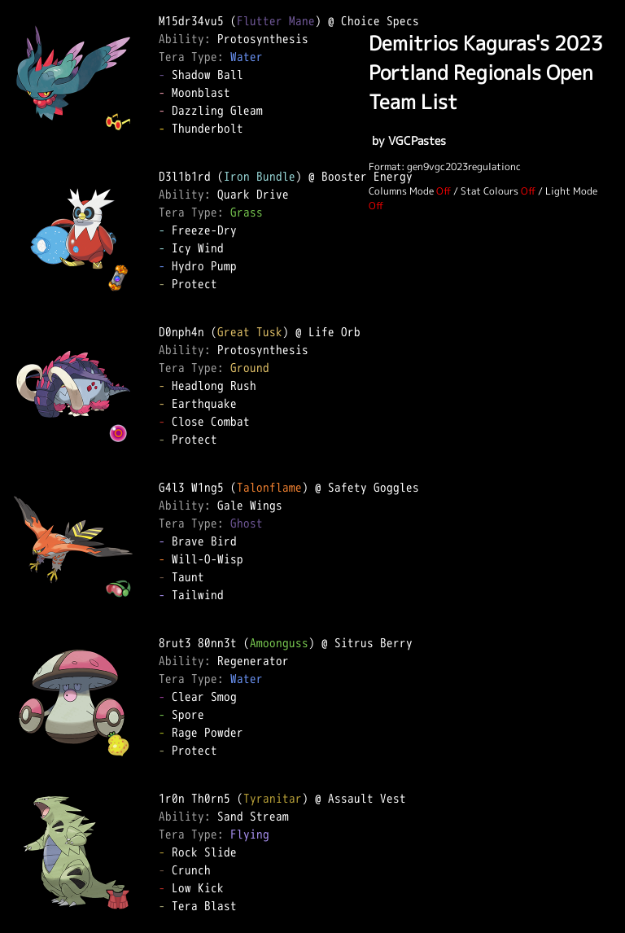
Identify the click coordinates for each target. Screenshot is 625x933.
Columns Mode (401, 191)
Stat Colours (489, 191)
